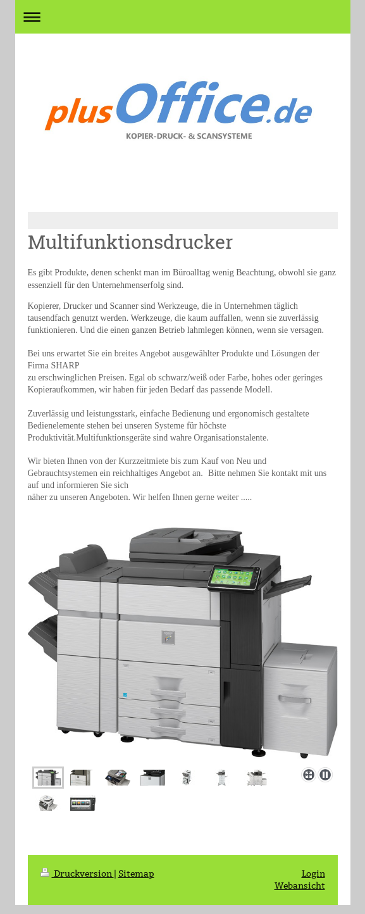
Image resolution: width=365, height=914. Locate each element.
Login (313, 882)
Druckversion (77, 882)
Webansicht (300, 894)
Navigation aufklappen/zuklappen (182, 16)
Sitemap (136, 882)
